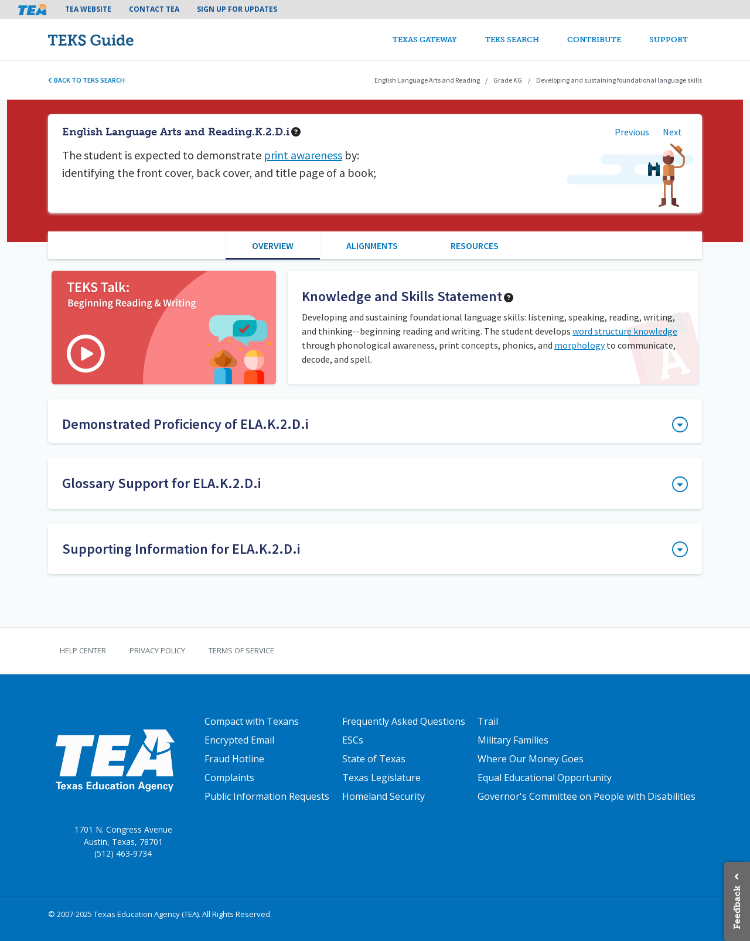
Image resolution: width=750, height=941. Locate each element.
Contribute (594, 39)
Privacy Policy (157, 650)
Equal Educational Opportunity (545, 777)
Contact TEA (154, 9)
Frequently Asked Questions (403, 721)
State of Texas (373, 758)
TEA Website (88, 9)
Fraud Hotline (234, 758)
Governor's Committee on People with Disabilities (587, 796)
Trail (488, 721)
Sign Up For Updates (237, 9)
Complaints (229, 777)
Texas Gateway (425, 39)
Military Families (513, 740)
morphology (579, 345)
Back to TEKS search (86, 80)
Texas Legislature (381, 777)
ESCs (352, 740)
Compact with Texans (251, 721)
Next (672, 132)
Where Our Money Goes (531, 758)
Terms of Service (241, 650)
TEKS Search (512, 39)
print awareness (303, 155)
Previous (632, 132)
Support (668, 39)
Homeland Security (383, 796)
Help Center (83, 650)
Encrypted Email (239, 740)
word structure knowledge (624, 331)
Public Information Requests (266, 796)
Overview (273, 245)
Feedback (736, 907)
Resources (475, 245)
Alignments (372, 245)
